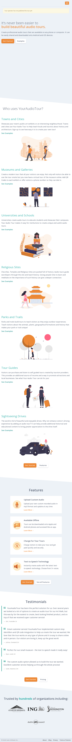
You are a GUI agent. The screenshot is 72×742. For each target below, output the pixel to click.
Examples (21, 41)
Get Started (8, 41)
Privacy (55, 740)
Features (43, 465)
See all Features (43, 582)
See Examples (7, 133)
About (45, 740)
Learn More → (29, 510)
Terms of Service (65, 740)
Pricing (43, 679)
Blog (49, 740)
